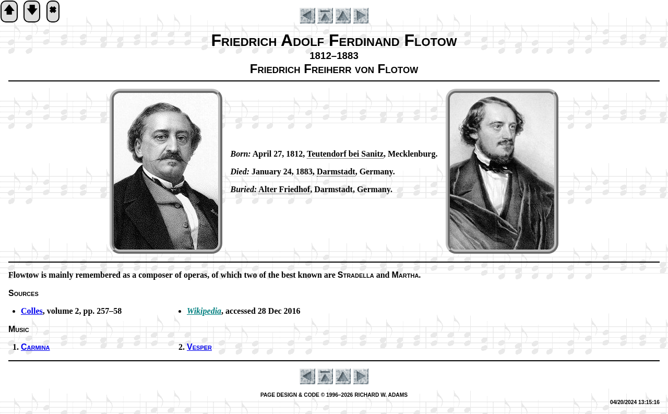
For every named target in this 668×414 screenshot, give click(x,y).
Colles (32, 310)
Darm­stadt (336, 171)
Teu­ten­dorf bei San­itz (345, 153)
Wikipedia (204, 310)
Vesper (199, 346)
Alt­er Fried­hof (284, 189)
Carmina (35, 346)
